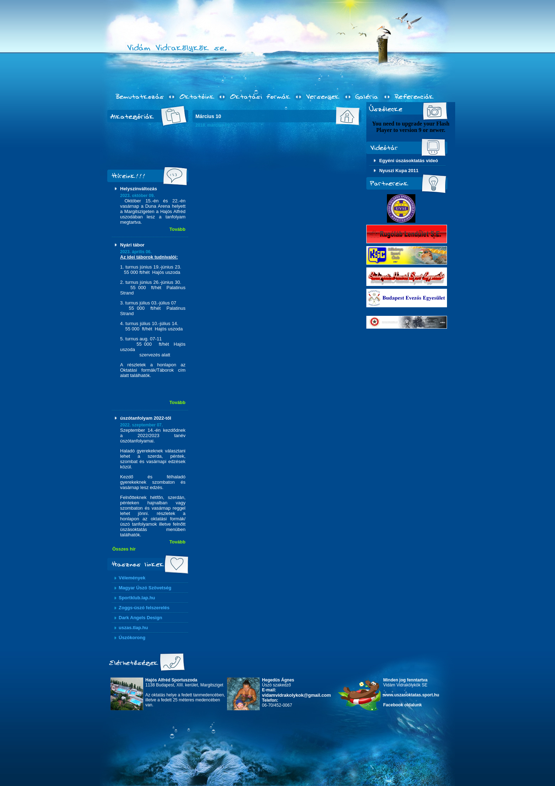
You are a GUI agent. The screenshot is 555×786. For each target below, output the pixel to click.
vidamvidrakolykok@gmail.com (296, 695)
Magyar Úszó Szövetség (145, 587)
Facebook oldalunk (402, 704)
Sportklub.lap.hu (137, 597)
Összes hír (124, 549)
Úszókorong (132, 637)
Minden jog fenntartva (405, 680)
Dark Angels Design (140, 617)
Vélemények (132, 577)
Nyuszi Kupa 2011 (399, 170)
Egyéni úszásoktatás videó (408, 160)
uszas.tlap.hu (133, 627)
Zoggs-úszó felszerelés (144, 607)
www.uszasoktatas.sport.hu (411, 694)
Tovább (177, 229)
